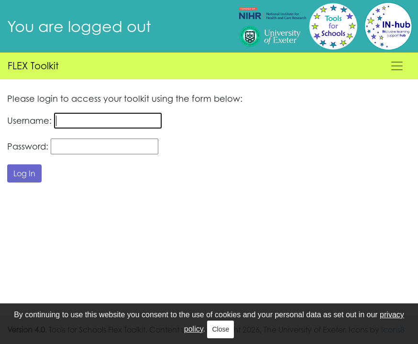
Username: (29, 120)
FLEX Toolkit (33, 66)
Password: (27, 146)
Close (220, 329)
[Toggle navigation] (397, 65)
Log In (24, 173)
